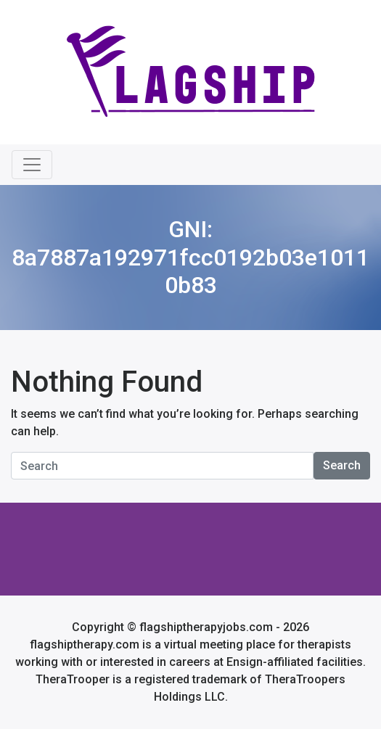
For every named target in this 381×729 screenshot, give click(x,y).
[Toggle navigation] (32, 164)
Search (342, 465)
